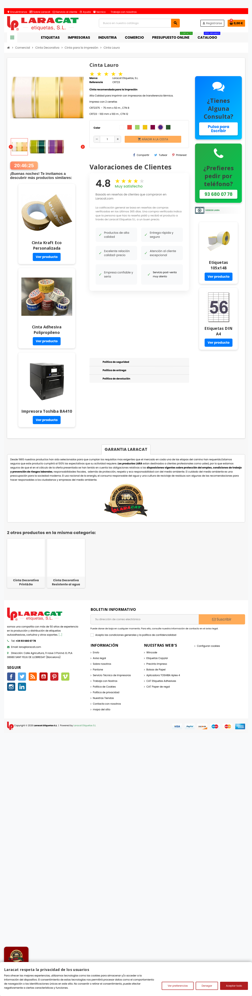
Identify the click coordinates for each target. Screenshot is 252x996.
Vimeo (65, 676)
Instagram (11, 687)
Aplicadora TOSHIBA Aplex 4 (163, 675)
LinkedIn (22, 687)
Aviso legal (99, 658)
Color (97, 127)
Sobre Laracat (39, 12)
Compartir (141, 155)
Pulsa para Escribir (218, 129)
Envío (96, 652)
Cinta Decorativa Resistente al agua (66, 582)
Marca (93, 78)
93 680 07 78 (218, 194)
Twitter (22, 676)
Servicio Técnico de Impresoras (112, 675)
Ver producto (47, 256)
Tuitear (160, 155)
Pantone (98, 669)
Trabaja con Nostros (105, 681)
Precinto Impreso (156, 664)
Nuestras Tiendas (103, 698)
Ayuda (85, 12)
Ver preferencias (178, 985)
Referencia (96, 82)
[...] (60, 634)
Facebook (11, 676)
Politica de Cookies (104, 686)
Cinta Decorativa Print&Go (26, 582)
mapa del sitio (101, 709)
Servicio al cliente (65, 12)
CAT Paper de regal (158, 686)
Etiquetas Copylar (157, 658)
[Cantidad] (107, 139)
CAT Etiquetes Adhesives (161, 681)
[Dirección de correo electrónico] (145, 619)
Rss (33, 676)
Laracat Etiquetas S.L (84, 725)
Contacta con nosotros (107, 703)
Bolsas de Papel (156, 669)
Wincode (151, 652)
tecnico (99, 12)
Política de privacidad (106, 692)
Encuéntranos (17, 12)
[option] (26, 563)
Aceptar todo (234, 985)
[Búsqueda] (139, 23)
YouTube (43, 676)
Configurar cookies (208, 646)
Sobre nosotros (102, 664)
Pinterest (179, 155)
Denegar (207, 985)
